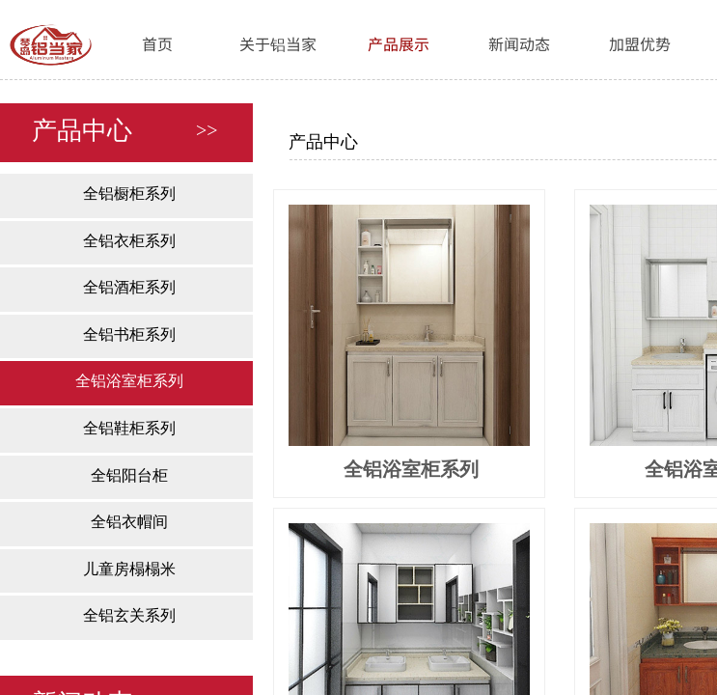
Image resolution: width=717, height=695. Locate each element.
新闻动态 (519, 43)
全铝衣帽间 (129, 522)
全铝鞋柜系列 (129, 428)
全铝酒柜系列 (129, 287)
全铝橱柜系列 (129, 193)
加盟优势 (640, 43)
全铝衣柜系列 (129, 241)
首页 (157, 43)
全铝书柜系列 (129, 334)
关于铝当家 (278, 43)
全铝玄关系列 (129, 615)
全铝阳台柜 (129, 475)
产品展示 (398, 43)
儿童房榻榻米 (129, 569)
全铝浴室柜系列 (129, 381)
